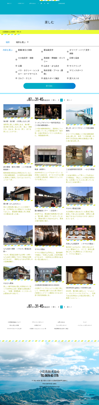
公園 (20, 66)
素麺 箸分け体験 (25, 50)
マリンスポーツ (76, 70)
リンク (85, 322)
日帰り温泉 (74, 58)
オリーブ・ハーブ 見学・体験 (80, 52)
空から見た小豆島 (14, 325)
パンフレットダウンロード (85, 325)
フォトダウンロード (61, 325)
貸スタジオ (74, 78)
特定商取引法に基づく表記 (61, 328)
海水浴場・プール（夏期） (53, 72)
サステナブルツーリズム (14, 328)
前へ (53, 100)
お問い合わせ (32, 3)
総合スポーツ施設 (51, 78)
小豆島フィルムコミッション (38, 328)
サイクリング (75, 66)
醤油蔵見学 (48, 50)
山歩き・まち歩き (51, 66)
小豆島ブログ (21, 3)
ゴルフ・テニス (25, 78)
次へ (69, 100)
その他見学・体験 (25, 58)
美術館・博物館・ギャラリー (54, 59)
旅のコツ (9, 3)
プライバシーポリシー (38, 322)
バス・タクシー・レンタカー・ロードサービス (28, 72)
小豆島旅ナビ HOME (9, 31)
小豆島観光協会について (14, 322)
